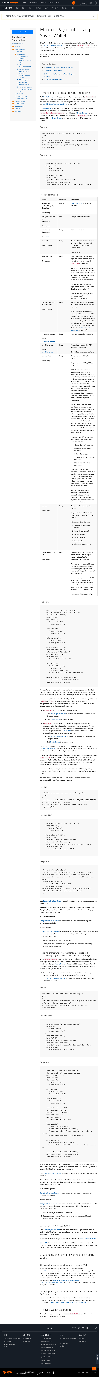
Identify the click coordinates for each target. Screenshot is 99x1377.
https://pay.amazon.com (88, 1239)
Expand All (20, 43)
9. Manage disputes (24, 84)
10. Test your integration (25, 87)
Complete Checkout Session (52, 45)
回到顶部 (49, 1328)
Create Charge (48, 97)
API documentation (19, 106)
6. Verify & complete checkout (24, 76)
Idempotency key (76, 203)
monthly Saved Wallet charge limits (55, 104)
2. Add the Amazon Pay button (25, 61)
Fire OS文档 (7, 8)
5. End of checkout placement (24, 72)
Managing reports (19, 104)
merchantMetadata (48, 341)
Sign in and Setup (22, 96)
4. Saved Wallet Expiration (53, 79)
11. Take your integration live (26, 90)
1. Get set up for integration (23, 57)
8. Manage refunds (24, 82)
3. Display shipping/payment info (25, 65)
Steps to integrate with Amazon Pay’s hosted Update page (70, 1302)
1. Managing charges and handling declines (58, 67)
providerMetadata (48, 352)
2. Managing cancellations (53, 71)
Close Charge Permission (51, 1230)
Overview (17, 47)
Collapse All (14, 43)
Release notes (18, 111)
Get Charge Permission (58, 714)
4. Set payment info (24, 69)
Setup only (20, 94)
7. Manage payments (25, 80)
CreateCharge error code (48, 748)
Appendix (17, 109)
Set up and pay (21, 54)
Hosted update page (22, 98)
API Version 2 (22, 32)
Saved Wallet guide (19, 49)
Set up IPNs (67, 731)
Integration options (19, 101)
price (47, 237)
